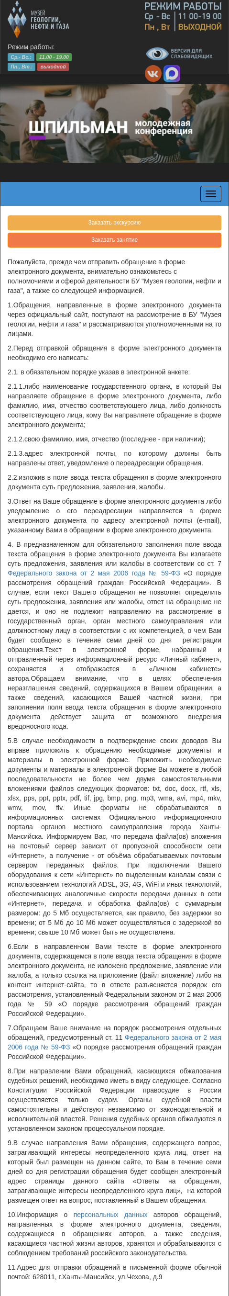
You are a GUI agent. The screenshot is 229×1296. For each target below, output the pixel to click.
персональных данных (111, 1214)
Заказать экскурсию (114, 222)
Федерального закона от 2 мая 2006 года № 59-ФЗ (94, 573)
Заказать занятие (114, 240)
